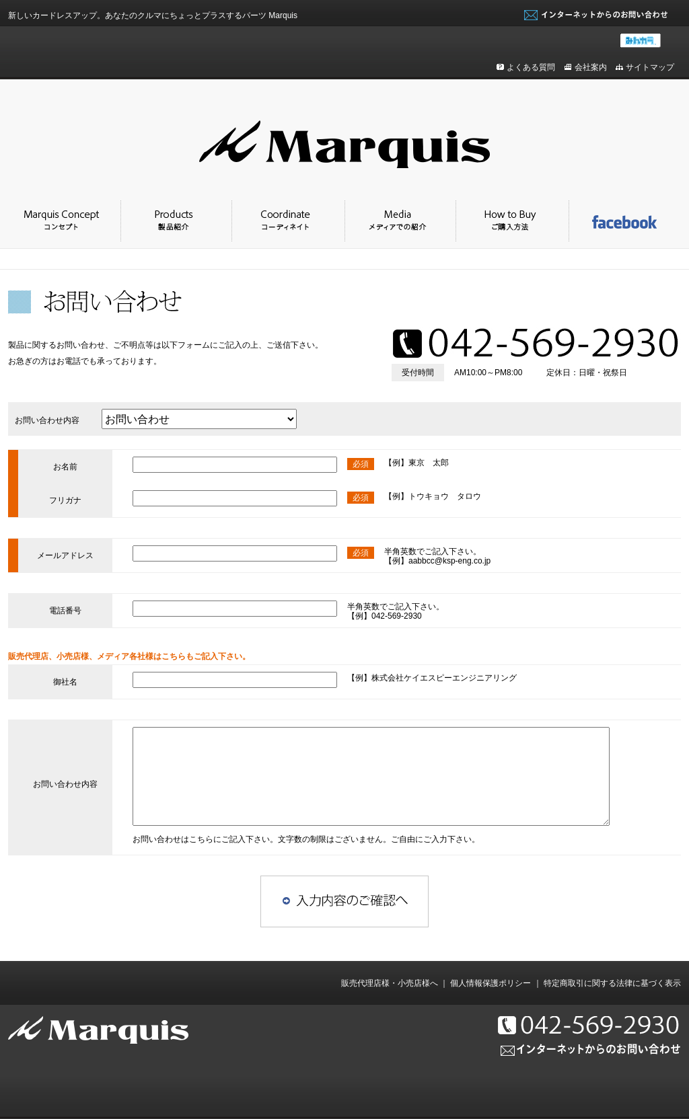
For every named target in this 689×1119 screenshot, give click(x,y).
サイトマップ (650, 67)
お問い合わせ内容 (47, 420)
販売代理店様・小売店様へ (389, 983)
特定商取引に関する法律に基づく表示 (612, 983)
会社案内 (591, 67)
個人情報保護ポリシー (490, 983)
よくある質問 (531, 67)
